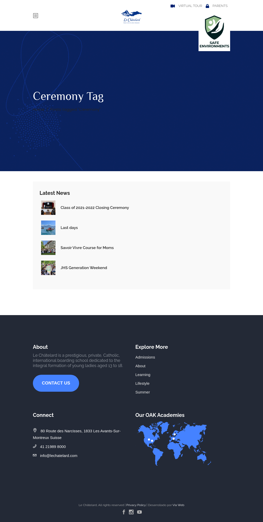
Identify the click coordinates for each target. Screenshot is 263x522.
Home (38, 109)
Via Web (178, 505)
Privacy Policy (136, 505)
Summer (142, 392)
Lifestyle (142, 383)
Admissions (145, 357)
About (140, 366)
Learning (142, 374)
